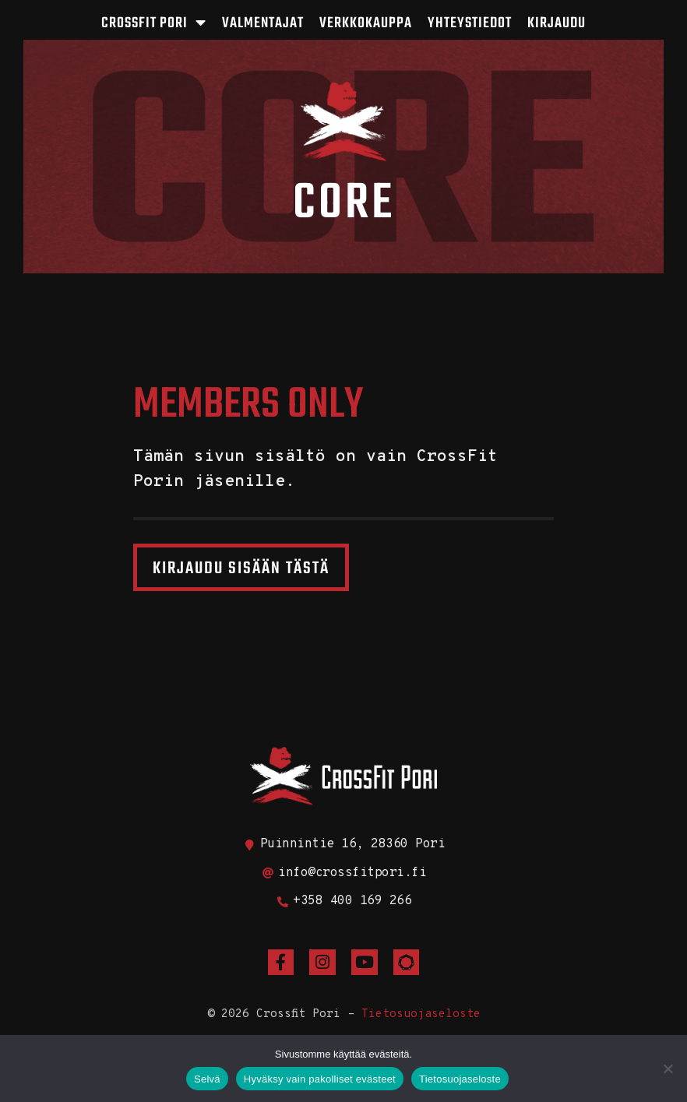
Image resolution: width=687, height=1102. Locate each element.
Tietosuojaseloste (421, 1014)
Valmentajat (263, 23)
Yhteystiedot (470, 23)
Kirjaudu (556, 23)
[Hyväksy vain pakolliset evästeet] (667, 1068)
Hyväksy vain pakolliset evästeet (320, 1079)
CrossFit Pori (153, 23)
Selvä (207, 1079)
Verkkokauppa (365, 23)
